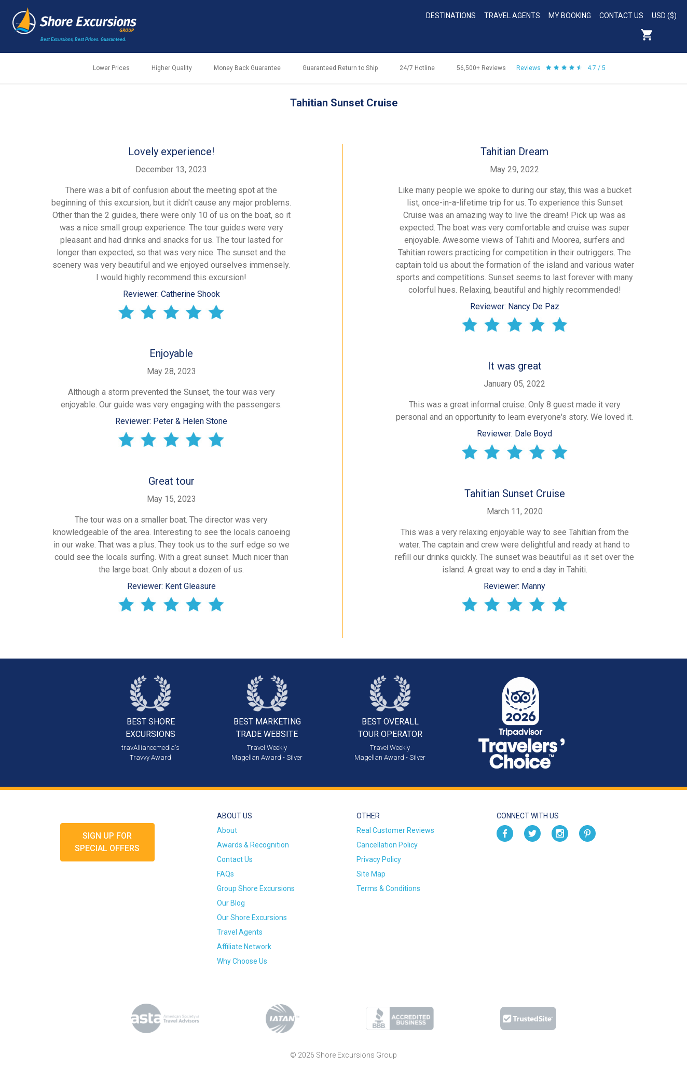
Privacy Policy (378, 859)
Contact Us (621, 15)
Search (669, 35)
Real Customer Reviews (395, 830)
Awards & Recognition (253, 845)
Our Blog (231, 903)
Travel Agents (512, 15)
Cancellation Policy (387, 845)
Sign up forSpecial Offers (107, 842)
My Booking (569, 15)
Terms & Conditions (388, 888)
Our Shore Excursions (252, 917)
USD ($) (664, 15)
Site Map (371, 874)
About (227, 830)
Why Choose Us (242, 961)
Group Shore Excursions (256, 888)
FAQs (225, 874)
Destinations (451, 15)
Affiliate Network (244, 946)
